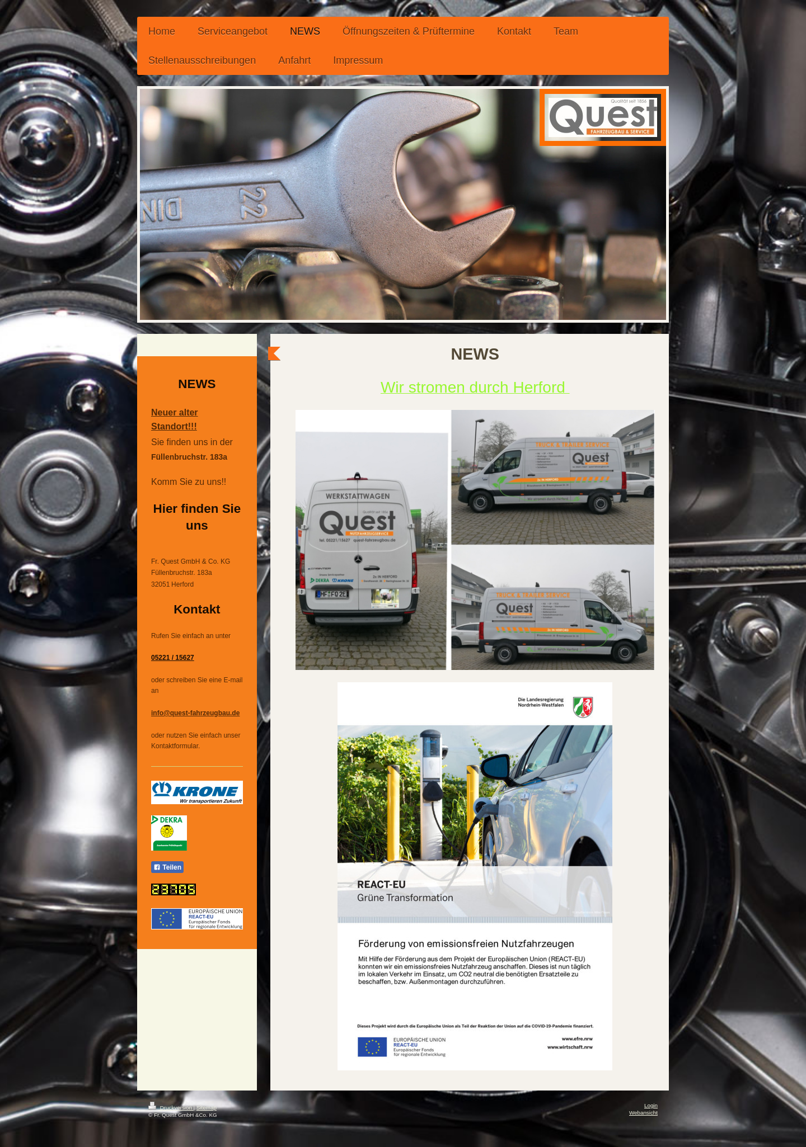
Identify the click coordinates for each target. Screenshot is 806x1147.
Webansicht (643, 1113)
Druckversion (171, 1107)
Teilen (167, 867)
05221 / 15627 (172, 658)
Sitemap (206, 1107)
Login (651, 1105)
